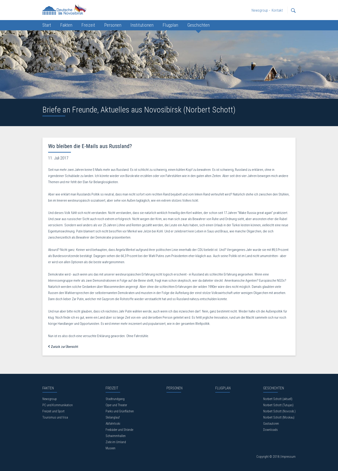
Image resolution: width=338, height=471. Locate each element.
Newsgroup (49, 399)
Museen (110, 448)
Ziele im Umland (116, 442)
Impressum (288, 456)
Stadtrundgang (115, 399)
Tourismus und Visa (55, 417)
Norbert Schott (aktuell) (277, 399)
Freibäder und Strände (119, 430)
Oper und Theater (116, 405)
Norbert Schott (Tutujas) (278, 405)
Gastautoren (271, 423)
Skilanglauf (113, 417)
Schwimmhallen (116, 436)
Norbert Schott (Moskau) (278, 417)
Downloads (270, 430)
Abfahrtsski (113, 423)
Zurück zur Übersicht (63, 347)
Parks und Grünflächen (120, 411)
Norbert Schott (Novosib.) (279, 411)
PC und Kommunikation (57, 405)
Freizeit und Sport (53, 411)
